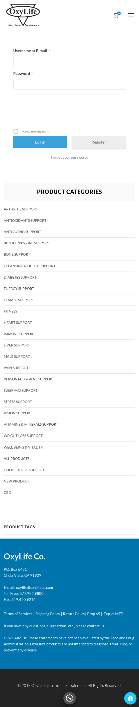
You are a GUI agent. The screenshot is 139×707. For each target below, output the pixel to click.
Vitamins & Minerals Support (31, 424)
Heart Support (18, 322)
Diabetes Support (20, 277)
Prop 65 (93, 613)
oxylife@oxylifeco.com (34, 587)
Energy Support (19, 288)
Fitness (10, 311)
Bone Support (17, 254)
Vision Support (18, 413)
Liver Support (17, 345)
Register (99, 142)
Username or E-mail (31, 51)
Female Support (19, 300)
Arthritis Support (21, 209)
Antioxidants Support (25, 220)
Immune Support (19, 334)
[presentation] (70, 111)
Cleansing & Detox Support (29, 266)
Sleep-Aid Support (21, 390)
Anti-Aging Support (22, 232)
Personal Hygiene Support (29, 379)
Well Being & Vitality (23, 447)
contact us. (95, 626)
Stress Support (18, 402)
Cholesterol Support (24, 470)
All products (16, 458)
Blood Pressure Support (27, 243)
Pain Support (16, 368)
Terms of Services (18, 613)
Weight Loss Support (23, 435)
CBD (7, 492)
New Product (17, 481)
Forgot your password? (69, 157)
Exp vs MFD (113, 613)
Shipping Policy (47, 613)
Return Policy (74, 613)
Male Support (17, 356)
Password (23, 73)
